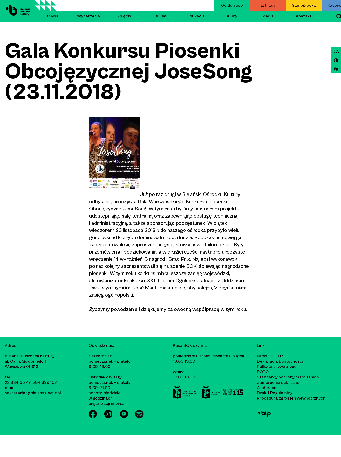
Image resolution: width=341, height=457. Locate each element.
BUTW (160, 16)
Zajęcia (124, 16)
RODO (263, 371)
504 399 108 (44, 382)
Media (268, 16)
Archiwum (266, 387)
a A (336, 52)
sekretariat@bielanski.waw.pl (33, 392)
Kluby (232, 16)
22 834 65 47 (17, 382)
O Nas (52, 16)
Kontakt (304, 16)
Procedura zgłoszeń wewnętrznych (291, 398)
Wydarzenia (88, 16)
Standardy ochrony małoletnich (288, 377)
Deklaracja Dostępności (280, 361)
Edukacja (196, 16)
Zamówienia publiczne (278, 382)
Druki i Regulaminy (274, 392)
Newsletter (270, 356)
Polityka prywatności (277, 366)
